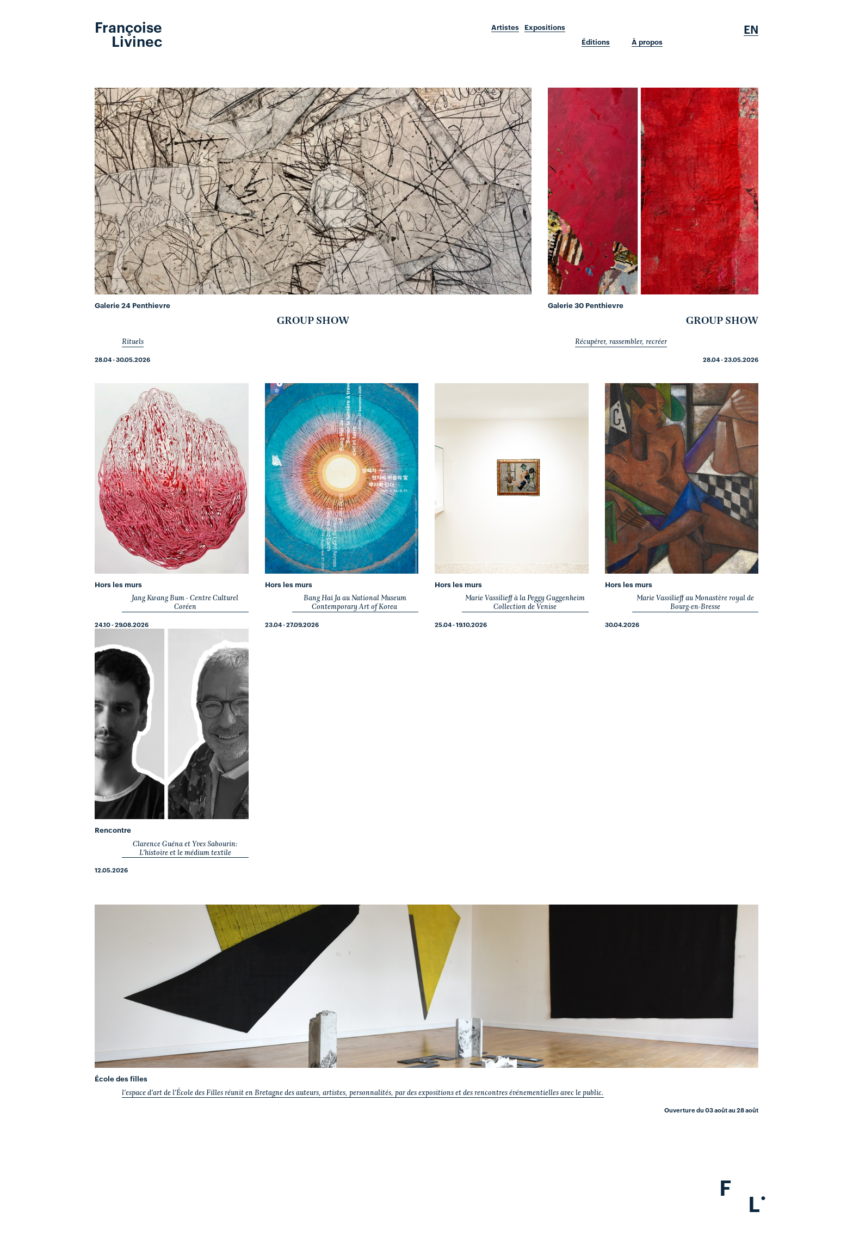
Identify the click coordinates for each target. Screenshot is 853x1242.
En (751, 29)
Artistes (505, 27)
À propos (647, 42)
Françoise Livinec (128, 33)
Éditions (596, 42)
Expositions (544, 27)
